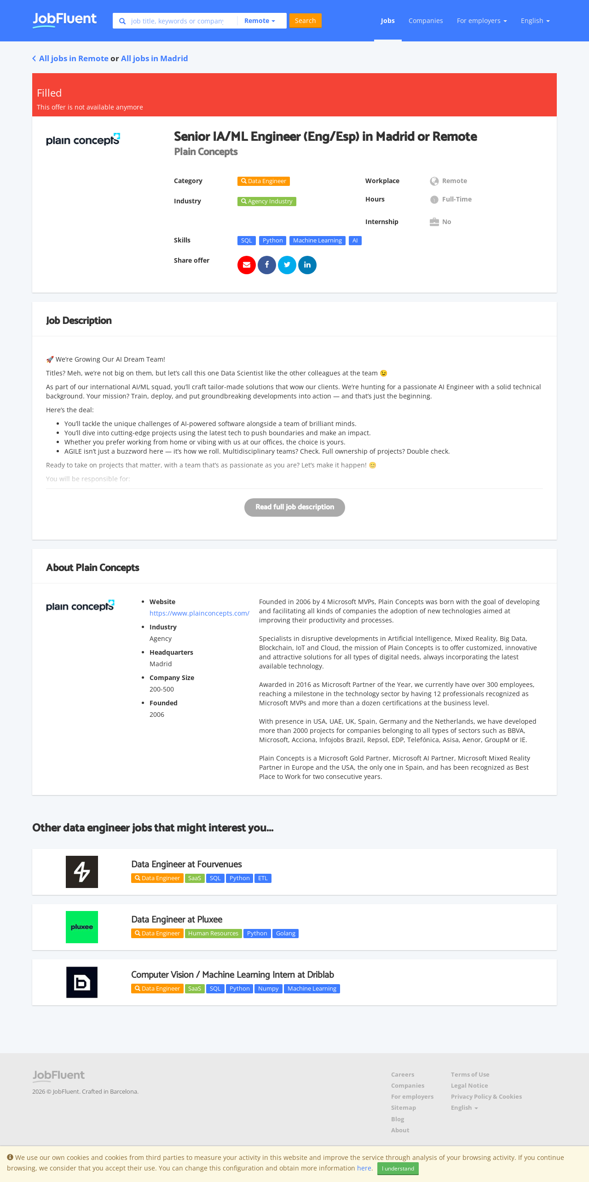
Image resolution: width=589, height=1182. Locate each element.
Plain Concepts (107, 568)
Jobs (388, 20)
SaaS (194, 878)
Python (273, 240)
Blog (397, 1119)
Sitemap (403, 1108)
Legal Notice (469, 1086)
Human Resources (213, 933)
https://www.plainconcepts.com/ (199, 613)
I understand (398, 1168)
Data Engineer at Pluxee (176, 920)
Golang (285, 933)
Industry (163, 627)
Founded (164, 702)
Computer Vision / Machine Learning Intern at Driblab (232, 975)
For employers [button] (482, 20)
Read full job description (294, 507)
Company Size (172, 677)
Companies (426, 20)
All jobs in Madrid (154, 58)
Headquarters (171, 652)
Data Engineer (157, 878)
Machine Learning (317, 240)
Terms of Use (470, 1074)
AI (355, 240)
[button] (256, 20)
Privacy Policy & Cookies (486, 1097)
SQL (246, 240)
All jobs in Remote (70, 58)
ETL (263, 878)
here (364, 1168)
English (535, 20)
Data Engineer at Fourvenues (186, 864)
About (400, 1130)
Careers (402, 1074)
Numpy (268, 988)
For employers (412, 1097)
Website (162, 601)
